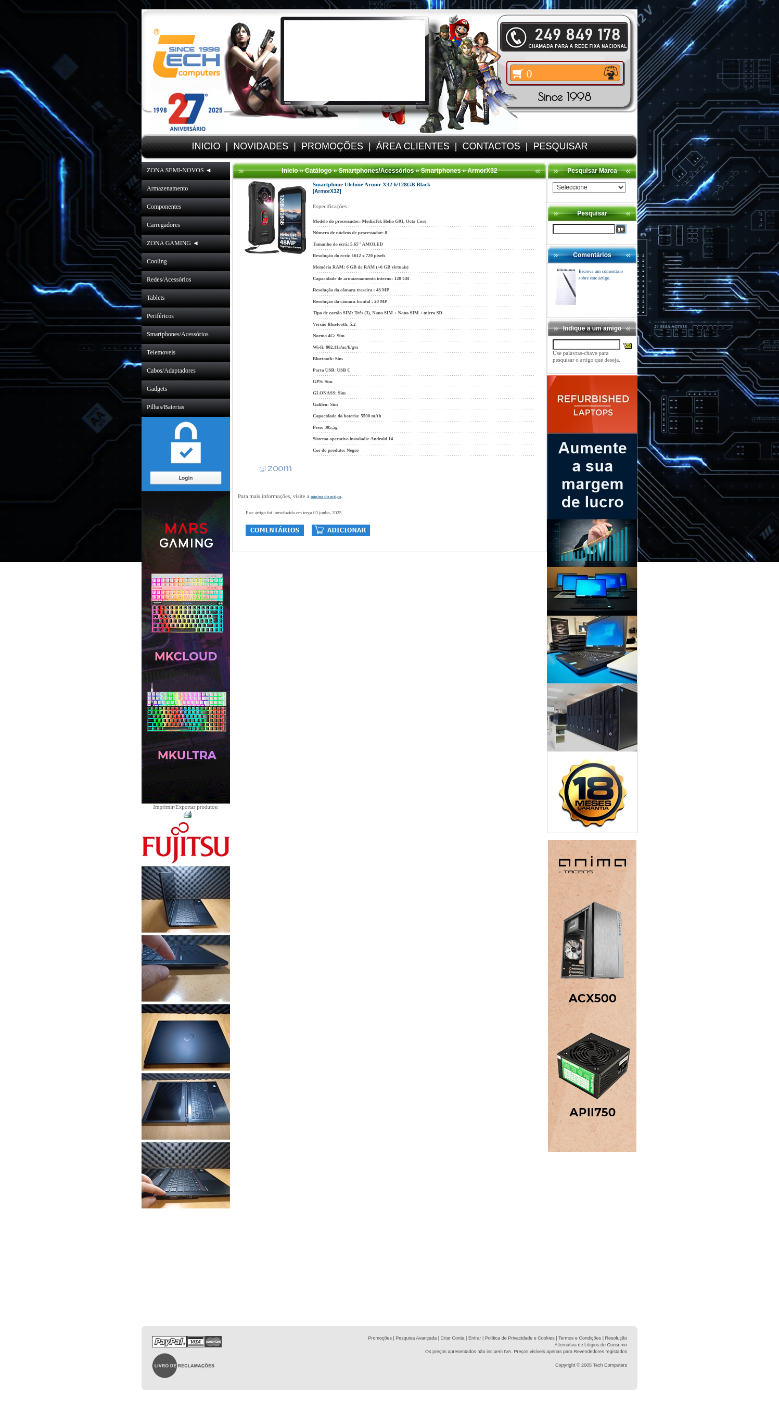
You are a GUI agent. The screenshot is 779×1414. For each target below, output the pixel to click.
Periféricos (160, 316)
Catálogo (318, 170)
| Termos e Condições (578, 1338)
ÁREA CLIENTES (413, 146)
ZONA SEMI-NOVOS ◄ (179, 170)
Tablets (155, 297)
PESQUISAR (560, 146)
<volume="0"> (354, 60)
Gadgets (157, 388)
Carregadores (163, 224)
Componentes (164, 206)
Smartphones (441, 170)
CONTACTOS (491, 146)
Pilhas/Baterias (165, 407)
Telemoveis (161, 352)
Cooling (157, 261)
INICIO (206, 146)
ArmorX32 (482, 170)
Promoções (380, 1338)
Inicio (290, 170)
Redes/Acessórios (169, 279)
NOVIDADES (260, 146)
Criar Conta (453, 1338)
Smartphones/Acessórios (178, 334)
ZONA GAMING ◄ (173, 243)
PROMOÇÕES (332, 146)
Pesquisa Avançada (416, 1338)
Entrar (474, 1338)
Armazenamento (167, 188)
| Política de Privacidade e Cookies (517, 1338)
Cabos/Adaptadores (171, 370)
